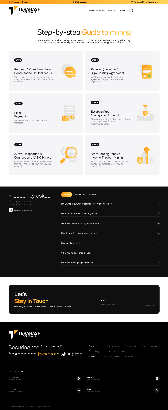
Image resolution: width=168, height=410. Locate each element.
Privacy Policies (113, 346)
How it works (101, 10)
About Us (113, 351)
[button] (132, 10)
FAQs (110, 10)
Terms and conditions (150, 346)
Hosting (92, 10)
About (116, 10)
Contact (123, 10)
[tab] (66, 194)
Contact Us (129, 356)
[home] (49, 10)
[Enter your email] (127, 305)
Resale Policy (131, 346)
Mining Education (112, 356)
